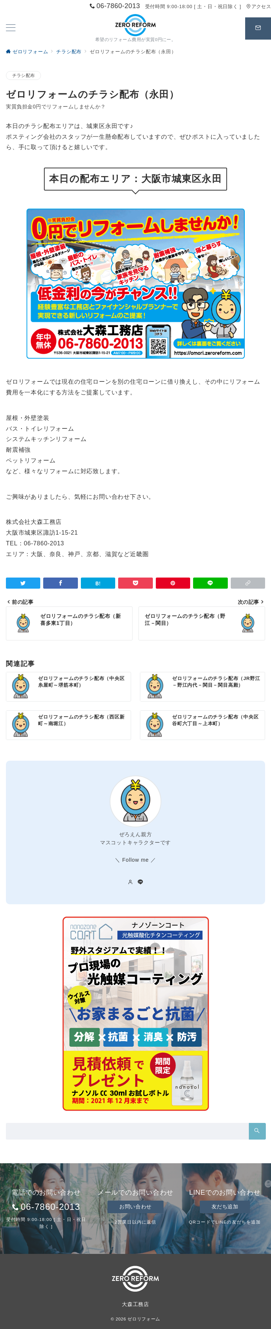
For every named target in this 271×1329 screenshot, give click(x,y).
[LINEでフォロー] (140, 882)
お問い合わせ (135, 1206)
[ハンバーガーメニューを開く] (10, 28)
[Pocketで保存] (135, 583)
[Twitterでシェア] (23, 583)
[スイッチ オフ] (258, 28)
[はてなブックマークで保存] (98, 583)
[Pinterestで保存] (173, 583)
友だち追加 (225, 1206)
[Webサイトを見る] (130, 882)
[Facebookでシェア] (60, 583)
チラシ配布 (23, 75)
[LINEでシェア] (210, 583)
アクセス (258, 6)
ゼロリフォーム (143, 1318)
